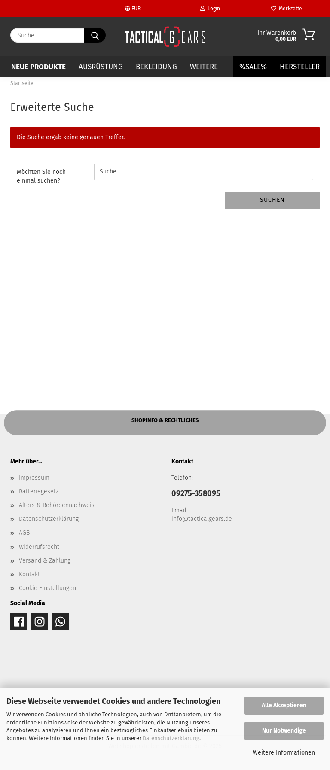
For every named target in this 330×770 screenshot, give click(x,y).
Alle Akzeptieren (284, 705)
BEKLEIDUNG (156, 66)
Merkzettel (287, 9)
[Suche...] (95, 35)
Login (210, 9)
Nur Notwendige (284, 730)
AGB (24, 532)
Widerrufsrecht (39, 547)
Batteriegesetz (38, 491)
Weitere (204, 66)
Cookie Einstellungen (47, 588)
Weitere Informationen (284, 752)
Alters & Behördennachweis (57, 505)
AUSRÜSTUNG (101, 66)
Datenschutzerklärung (171, 738)
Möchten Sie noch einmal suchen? (41, 176)
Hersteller (300, 66)
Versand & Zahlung (44, 560)
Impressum (34, 477)
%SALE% (253, 66)
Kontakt (29, 574)
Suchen (272, 200)
